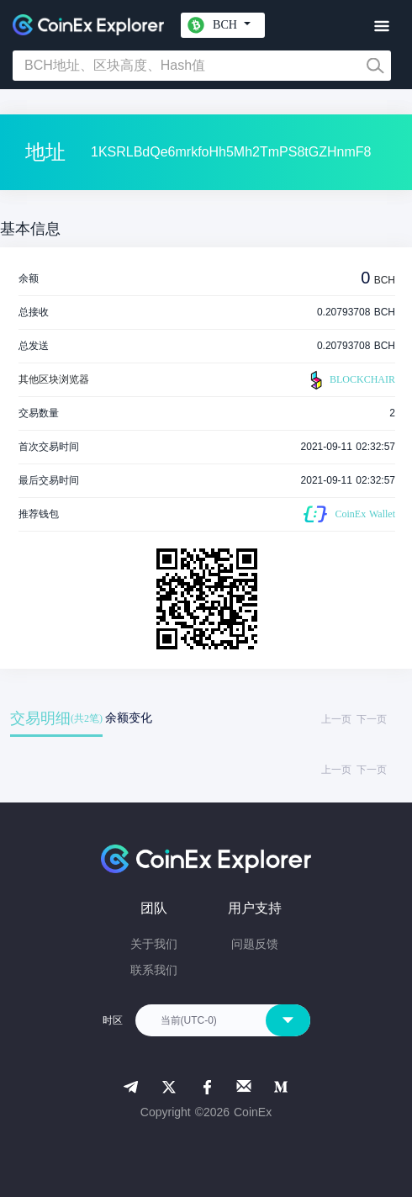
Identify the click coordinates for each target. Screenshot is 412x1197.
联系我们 (153, 970)
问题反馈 (254, 944)
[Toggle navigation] (381, 26)
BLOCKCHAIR (350, 380)
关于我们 (153, 944)
